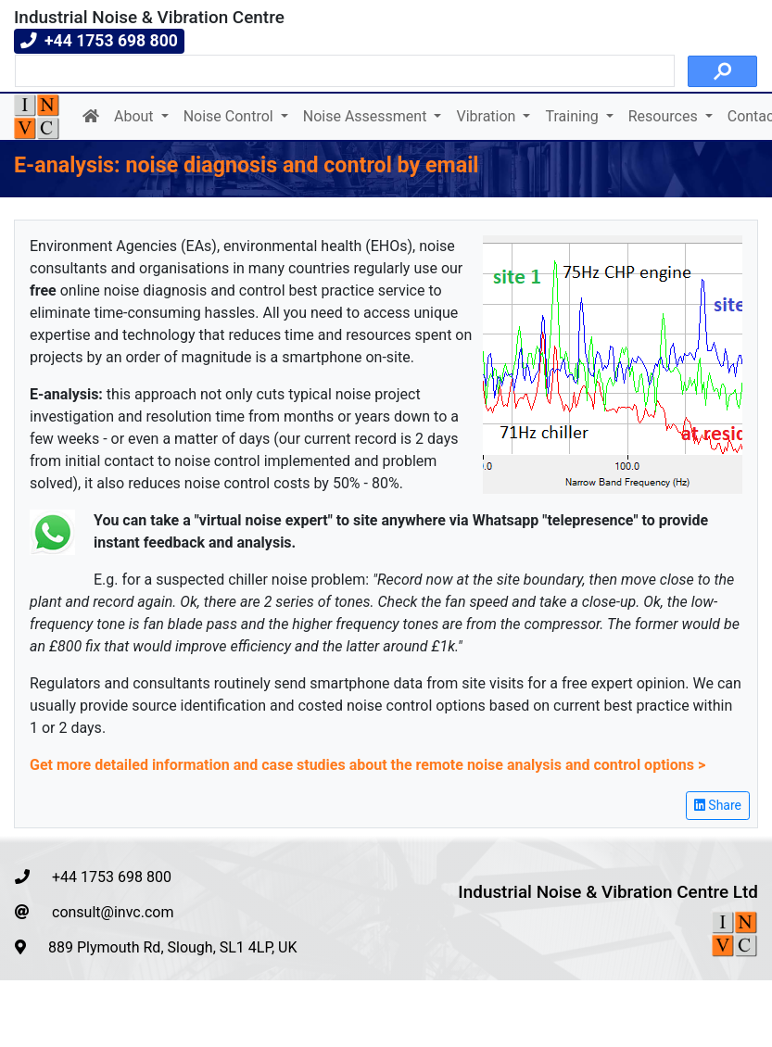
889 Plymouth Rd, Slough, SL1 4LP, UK (156, 947)
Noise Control (230, 116)
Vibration (487, 116)
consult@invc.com (94, 912)
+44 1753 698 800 (93, 877)
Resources (665, 116)
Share (717, 805)
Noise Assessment (367, 116)
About (136, 116)
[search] (343, 71)
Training (573, 116)
